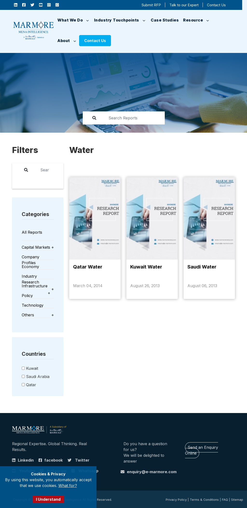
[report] (132, 117)
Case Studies (165, 20)
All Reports (32, 232)
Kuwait (32, 368)
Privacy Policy (176, 499)
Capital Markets (36, 247)
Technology (32, 305)
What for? (67, 485)
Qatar (31, 384)
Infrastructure (35, 285)
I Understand (48, 499)
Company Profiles (30, 259)
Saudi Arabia (37, 376)
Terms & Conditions (204, 499)
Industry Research (30, 279)
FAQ (225, 499)
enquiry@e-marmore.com (152, 471)
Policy (27, 295)
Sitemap (237, 499)
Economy (30, 266)
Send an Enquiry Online (201, 450)
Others (28, 314)
